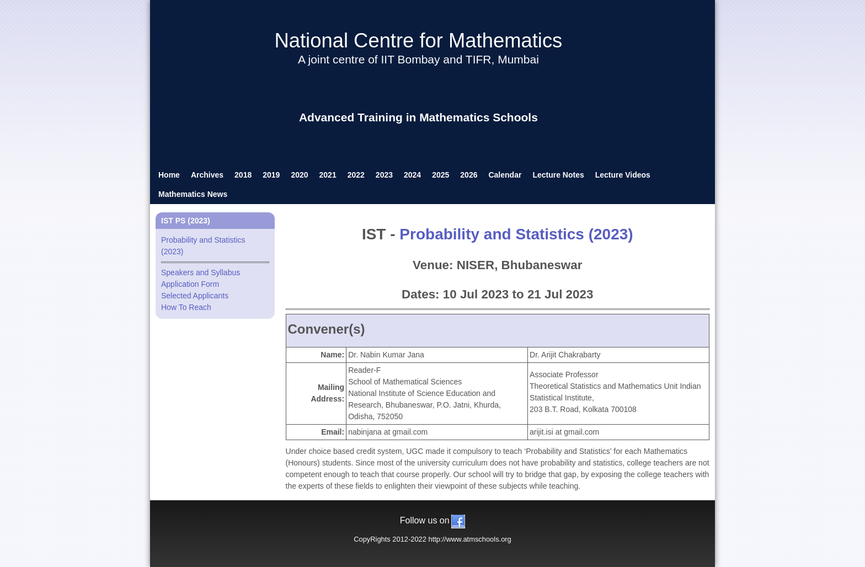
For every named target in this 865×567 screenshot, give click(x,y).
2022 (356, 174)
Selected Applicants (194, 295)
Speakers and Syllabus (200, 272)
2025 (440, 174)
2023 (384, 174)
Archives (207, 174)
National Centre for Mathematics (418, 40)
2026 (468, 174)
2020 (299, 174)
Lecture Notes (558, 174)
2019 (271, 174)
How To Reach (186, 307)
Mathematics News (192, 194)
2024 (412, 174)
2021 (328, 174)
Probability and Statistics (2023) (516, 234)
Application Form (190, 284)
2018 (243, 174)
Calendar (504, 174)
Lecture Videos (622, 174)
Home (169, 174)
